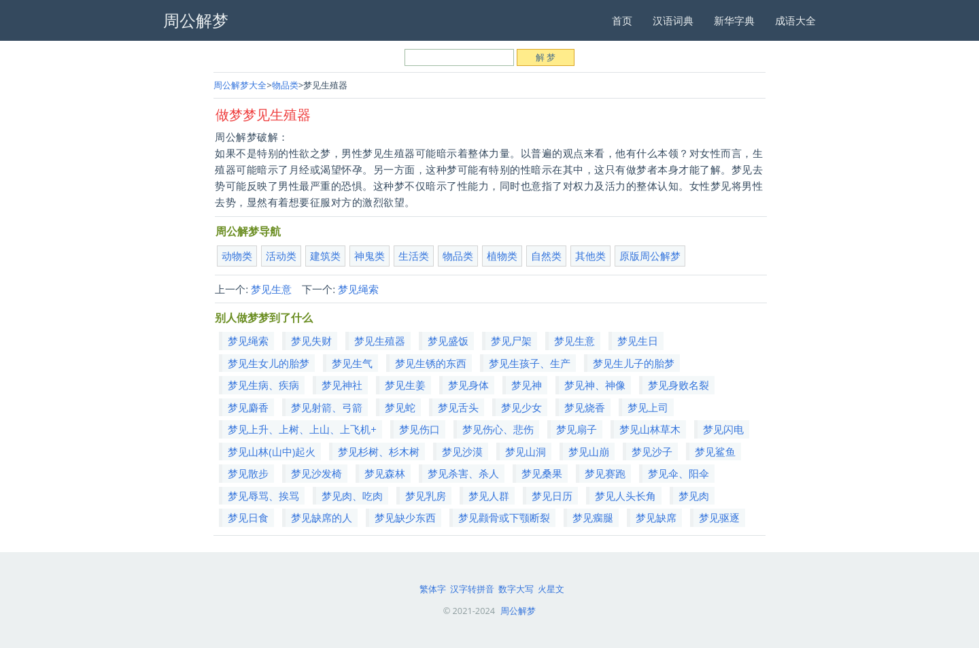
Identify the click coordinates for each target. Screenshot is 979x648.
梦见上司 (648, 407)
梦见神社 (342, 385)
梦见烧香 (584, 407)
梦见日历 (552, 495)
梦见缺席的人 (321, 517)
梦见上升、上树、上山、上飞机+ (302, 429)
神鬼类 (369, 255)
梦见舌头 (458, 407)
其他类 (590, 255)
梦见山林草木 (650, 429)
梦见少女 (521, 407)
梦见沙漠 (462, 451)
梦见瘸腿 (592, 517)
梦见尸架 (511, 340)
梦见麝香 (248, 407)
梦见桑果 (541, 473)
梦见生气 (352, 363)
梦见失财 (311, 340)
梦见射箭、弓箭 (326, 407)
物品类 (285, 85)
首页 (622, 20)
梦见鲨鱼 (715, 451)
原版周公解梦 (650, 255)
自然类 (546, 255)
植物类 (502, 255)
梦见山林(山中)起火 (271, 451)
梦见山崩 (588, 451)
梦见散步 (248, 473)
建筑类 (325, 255)
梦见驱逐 (719, 517)
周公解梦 (518, 610)
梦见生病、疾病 (263, 385)
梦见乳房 (425, 495)
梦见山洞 (525, 451)
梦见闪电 (723, 429)
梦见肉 (694, 495)
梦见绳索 (358, 289)
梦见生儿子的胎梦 (633, 363)
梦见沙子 (652, 451)
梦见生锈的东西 (430, 363)
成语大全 (795, 20)
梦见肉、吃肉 (352, 495)
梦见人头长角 (625, 495)
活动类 (281, 255)
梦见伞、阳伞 (678, 473)
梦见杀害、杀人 (463, 473)
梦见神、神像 (594, 385)
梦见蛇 (400, 407)
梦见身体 (468, 385)
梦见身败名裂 (678, 385)
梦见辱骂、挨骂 (263, 495)
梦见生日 (637, 340)
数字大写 (516, 589)
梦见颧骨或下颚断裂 (504, 517)
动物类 (237, 255)
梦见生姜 (405, 385)
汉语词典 (673, 20)
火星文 (551, 589)
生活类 (413, 255)
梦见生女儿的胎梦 (268, 363)
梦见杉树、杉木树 (378, 451)
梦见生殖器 (379, 340)
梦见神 (526, 385)
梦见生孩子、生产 (529, 363)
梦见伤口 (419, 429)
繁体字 (432, 589)
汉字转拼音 (472, 589)
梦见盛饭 (448, 340)
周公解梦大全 (240, 85)
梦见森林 (384, 473)
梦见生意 (271, 289)
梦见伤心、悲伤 (498, 429)
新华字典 (734, 20)
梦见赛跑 (605, 473)
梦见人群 (488, 495)
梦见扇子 (576, 429)
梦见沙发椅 (316, 473)
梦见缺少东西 (405, 517)
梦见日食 (248, 517)
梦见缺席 (656, 517)
